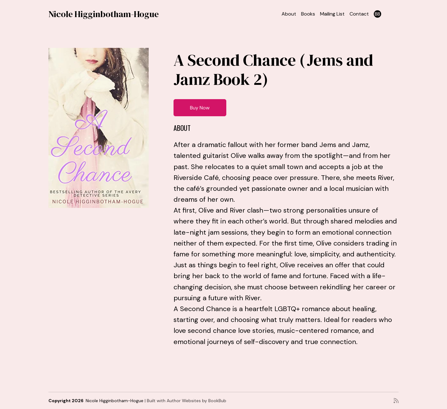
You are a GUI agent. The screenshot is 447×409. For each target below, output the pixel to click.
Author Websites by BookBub (196, 400)
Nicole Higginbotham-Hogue (103, 14)
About (289, 14)
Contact (359, 14)
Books (308, 14)
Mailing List (332, 14)
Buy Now (200, 107)
